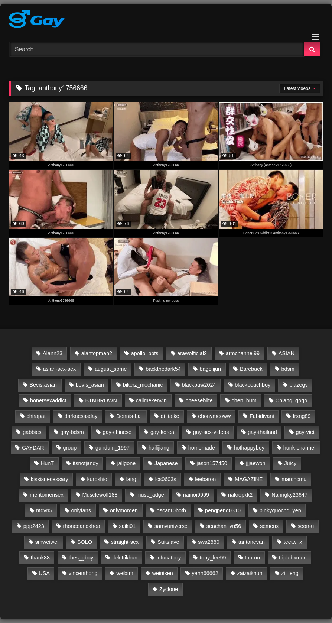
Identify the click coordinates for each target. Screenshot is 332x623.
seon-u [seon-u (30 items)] (305, 526)
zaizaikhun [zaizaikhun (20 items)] (250, 573)
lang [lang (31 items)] (131, 479)
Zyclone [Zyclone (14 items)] (168, 589)
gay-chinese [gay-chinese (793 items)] (116, 432)
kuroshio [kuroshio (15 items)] (97, 479)
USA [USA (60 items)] (44, 573)
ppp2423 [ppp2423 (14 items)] (33, 526)
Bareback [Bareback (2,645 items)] (251, 369)
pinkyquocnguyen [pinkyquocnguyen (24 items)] (280, 510)
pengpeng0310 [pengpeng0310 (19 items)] (223, 510)
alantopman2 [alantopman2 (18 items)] (96, 353)
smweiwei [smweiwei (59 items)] (46, 542)
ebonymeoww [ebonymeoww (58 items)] (214, 416)
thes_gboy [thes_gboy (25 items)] (81, 558)
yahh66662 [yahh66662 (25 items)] (205, 573)
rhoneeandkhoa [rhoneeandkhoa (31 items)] (81, 526)
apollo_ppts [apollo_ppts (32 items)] (145, 353)
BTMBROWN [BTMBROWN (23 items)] (101, 400)
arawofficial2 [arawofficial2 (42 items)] (192, 353)
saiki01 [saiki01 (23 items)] (127, 526)
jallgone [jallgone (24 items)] (126, 463)
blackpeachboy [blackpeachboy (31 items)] (252, 385)
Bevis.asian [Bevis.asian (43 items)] (43, 385)
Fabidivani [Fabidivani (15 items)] (262, 416)
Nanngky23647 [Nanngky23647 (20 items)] (289, 495)
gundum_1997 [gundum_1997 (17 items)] (112, 448)
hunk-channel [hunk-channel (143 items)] (299, 448)
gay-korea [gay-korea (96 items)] (162, 432)
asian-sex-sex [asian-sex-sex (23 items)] (59, 369)
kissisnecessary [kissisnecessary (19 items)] (49, 479)
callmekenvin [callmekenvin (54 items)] (151, 400)
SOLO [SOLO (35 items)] (84, 542)
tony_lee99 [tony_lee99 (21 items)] (213, 558)
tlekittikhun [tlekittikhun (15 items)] (124, 558)
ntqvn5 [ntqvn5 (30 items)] (44, 510)
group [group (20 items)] (70, 448)
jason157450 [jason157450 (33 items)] (211, 463)
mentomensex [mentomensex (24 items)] (46, 495)
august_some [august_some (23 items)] (111, 369)
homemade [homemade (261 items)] (201, 448)
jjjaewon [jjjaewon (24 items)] (256, 463)
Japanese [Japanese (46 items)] (166, 463)
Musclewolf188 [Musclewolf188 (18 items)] (99, 495)
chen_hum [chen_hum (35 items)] (243, 400)
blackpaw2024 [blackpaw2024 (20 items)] (199, 385)
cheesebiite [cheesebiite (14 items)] (199, 400)
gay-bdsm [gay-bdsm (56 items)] (72, 432)
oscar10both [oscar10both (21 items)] (171, 510)
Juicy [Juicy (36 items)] (290, 463)
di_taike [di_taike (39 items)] (170, 416)
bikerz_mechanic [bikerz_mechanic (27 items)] (143, 385)
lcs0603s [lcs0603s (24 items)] (165, 479)
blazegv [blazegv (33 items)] (298, 385)
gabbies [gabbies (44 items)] (32, 432)
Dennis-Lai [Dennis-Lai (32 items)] (129, 416)
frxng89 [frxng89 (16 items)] (302, 416)
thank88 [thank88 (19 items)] (40, 558)
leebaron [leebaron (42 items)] (205, 479)
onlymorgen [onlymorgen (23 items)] (124, 510)
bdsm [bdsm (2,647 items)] (287, 369)
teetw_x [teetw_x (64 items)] (293, 542)
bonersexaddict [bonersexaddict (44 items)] (48, 400)
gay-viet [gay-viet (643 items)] (305, 432)
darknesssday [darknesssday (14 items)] (81, 416)
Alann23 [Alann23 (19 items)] (52, 353)
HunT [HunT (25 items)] (47, 463)
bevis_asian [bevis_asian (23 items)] (90, 385)
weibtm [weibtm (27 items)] (124, 573)
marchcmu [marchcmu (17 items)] (293, 479)
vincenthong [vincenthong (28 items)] (83, 573)
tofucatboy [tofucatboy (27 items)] (168, 558)
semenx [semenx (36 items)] (269, 526)
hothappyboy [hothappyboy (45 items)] (249, 448)
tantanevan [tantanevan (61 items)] (251, 542)
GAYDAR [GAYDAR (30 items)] (33, 448)
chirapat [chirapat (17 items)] (36, 416)
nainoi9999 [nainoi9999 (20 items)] (196, 495)
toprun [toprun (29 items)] (252, 558)
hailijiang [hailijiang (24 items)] (159, 448)
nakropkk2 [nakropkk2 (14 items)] (240, 495)
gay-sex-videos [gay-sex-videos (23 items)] (211, 432)
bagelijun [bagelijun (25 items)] (210, 369)
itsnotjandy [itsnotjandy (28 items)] (85, 463)
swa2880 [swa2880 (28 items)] (208, 542)
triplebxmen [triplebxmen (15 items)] (292, 558)
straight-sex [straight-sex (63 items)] (125, 542)
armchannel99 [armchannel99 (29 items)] (243, 353)
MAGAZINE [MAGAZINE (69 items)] (249, 479)
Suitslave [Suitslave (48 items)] (168, 542)
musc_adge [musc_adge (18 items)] (150, 495)
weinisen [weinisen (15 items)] (162, 573)
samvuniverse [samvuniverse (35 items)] (171, 526)
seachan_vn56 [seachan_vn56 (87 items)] (223, 526)
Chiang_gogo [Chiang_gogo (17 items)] (291, 400)
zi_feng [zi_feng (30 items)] (289, 573)
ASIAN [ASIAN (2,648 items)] (286, 353)
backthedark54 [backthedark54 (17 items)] (163, 369)
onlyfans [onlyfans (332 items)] (81, 510)
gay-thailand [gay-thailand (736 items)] (262, 432)
